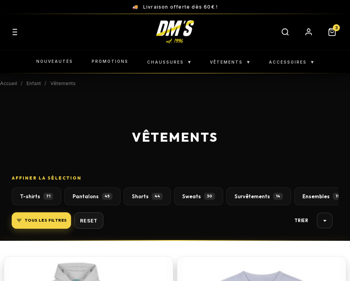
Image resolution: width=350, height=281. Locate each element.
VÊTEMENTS (230, 62)
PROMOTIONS (110, 61)
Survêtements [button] (259, 196)
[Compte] (308, 32)
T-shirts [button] (36, 196)
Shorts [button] (147, 196)
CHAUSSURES (169, 62)
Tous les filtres (41, 220)
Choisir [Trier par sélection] (325, 221)
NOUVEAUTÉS (54, 61)
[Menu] (14, 32)
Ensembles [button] (321, 196)
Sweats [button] (198, 196)
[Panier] (332, 32)
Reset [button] (89, 221)
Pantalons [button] (92, 196)
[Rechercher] (285, 32)
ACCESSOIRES (291, 62)
